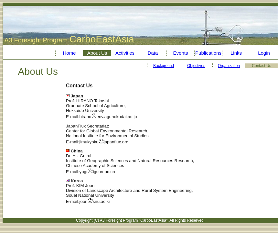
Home (69, 53)
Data (153, 53)
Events (180, 53)
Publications (208, 53)
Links (236, 53)
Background (163, 65)
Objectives (196, 65)
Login (264, 53)
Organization (229, 65)
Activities (124, 53)
